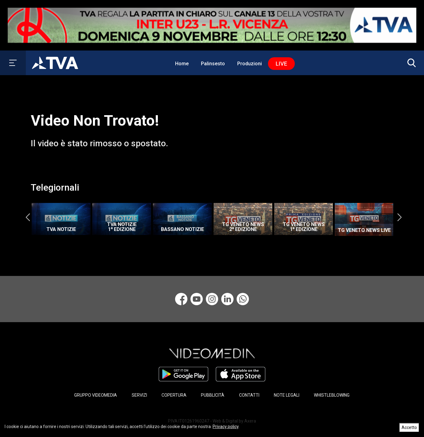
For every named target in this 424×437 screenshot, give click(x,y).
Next (399, 217)
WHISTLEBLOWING (332, 395)
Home (182, 64)
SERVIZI (139, 395)
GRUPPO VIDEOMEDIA (95, 395)
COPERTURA (174, 395)
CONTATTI (249, 395)
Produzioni (249, 64)
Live (281, 63)
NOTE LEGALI (286, 395)
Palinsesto (213, 64)
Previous (27, 217)
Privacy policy (225, 426)
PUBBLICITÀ (212, 395)
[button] (410, 62)
